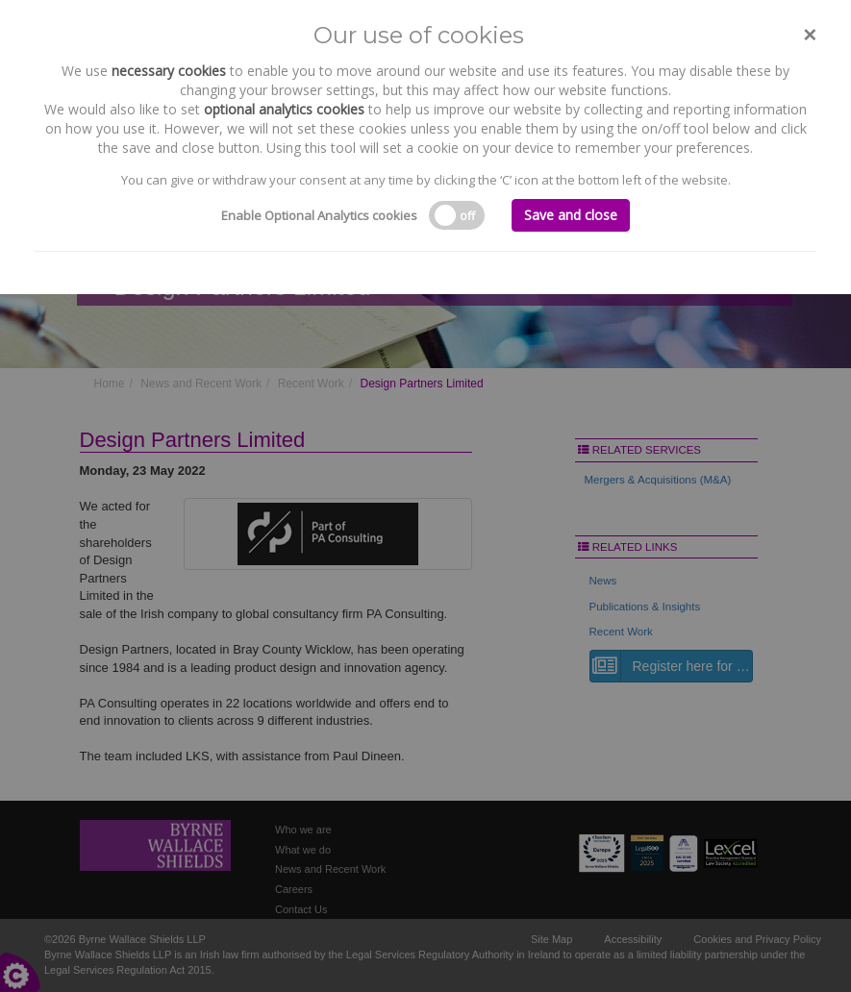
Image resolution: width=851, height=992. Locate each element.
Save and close (570, 215)
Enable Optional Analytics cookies (319, 215)
